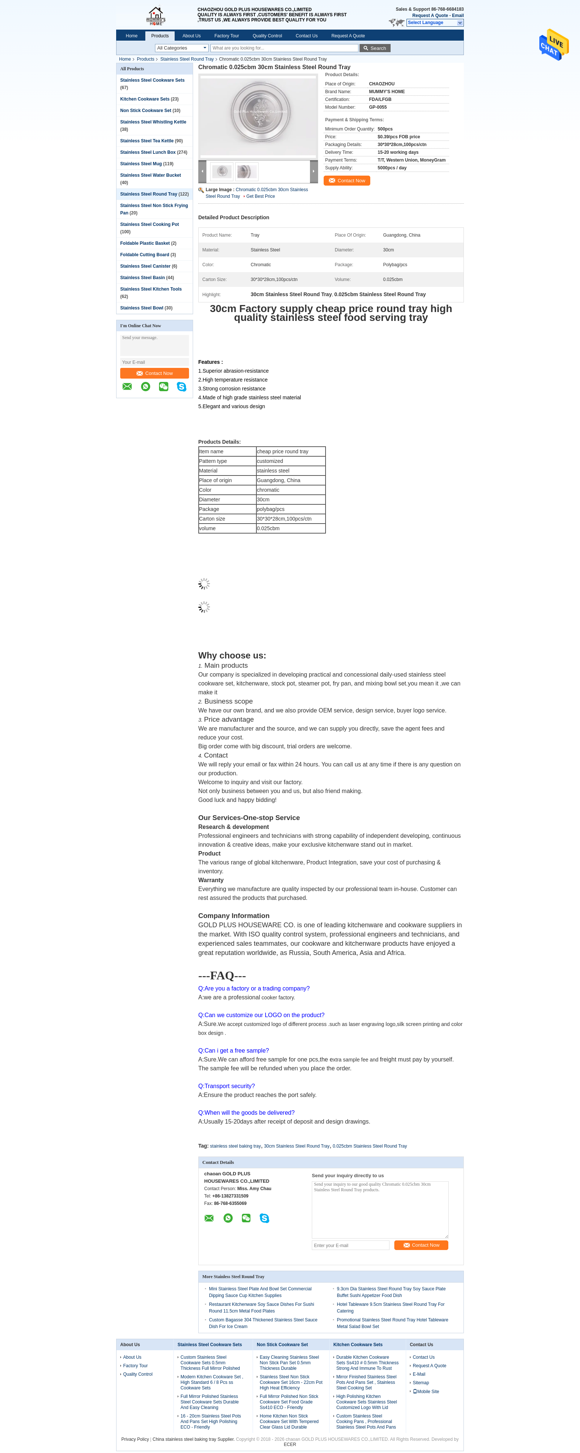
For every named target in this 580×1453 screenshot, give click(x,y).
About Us (191, 35)
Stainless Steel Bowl (141, 308)
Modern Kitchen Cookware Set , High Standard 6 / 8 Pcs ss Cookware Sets (212, 1382)
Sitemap (421, 1382)
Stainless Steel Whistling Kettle (153, 122)
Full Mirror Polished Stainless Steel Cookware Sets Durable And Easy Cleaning (210, 1402)
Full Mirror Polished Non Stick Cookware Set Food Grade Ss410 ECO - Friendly (289, 1402)
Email (458, 15)
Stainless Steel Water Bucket (150, 175)
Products (160, 35)
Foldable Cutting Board (144, 254)
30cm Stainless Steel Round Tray (297, 1146)
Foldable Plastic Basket (145, 243)
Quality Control (267, 35)
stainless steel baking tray (235, 1146)
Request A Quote (430, 15)
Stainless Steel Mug (141, 163)
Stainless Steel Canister (145, 266)
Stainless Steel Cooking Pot (149, 224)
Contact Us (307, 35)
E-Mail (419, 1374)
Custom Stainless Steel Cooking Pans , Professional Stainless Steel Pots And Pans (366, 1421)
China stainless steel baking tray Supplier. (194, 1439)
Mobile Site (426, 1391)
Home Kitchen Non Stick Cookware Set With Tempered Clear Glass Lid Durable (289, 1421)
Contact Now (154, 373)
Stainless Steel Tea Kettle (147, 140)
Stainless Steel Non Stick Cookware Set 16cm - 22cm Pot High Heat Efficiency (291, 1382)
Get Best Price (260, 196)
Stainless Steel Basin (142, 277)
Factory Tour (227, 35)
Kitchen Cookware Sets (144, 99)
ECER (290, 1444)
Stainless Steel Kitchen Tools (151, 289)
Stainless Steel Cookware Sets (152, 80)
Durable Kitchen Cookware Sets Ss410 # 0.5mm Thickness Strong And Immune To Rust (367, 1363)
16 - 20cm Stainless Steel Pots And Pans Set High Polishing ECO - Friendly (211, 1421)
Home (132, 35)
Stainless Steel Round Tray (187, 59)
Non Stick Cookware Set (145, 110)
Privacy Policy (135, 1439)
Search (378, 48)
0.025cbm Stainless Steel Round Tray (370, 1146)
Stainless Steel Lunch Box (148, 152)
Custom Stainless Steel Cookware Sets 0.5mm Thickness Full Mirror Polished (210, 1363)
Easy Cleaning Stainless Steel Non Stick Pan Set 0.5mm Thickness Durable (289, 1363)
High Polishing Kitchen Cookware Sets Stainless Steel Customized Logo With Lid (366, 1402)
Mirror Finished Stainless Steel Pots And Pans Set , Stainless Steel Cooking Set (366, 1382)
